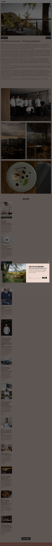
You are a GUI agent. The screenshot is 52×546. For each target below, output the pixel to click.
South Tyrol (42, 73)
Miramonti (16, 65)
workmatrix (32, 544)
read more (3, 233)
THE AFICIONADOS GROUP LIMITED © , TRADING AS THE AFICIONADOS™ (14, 544)
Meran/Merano (34, 45)
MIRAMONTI (28, 44)
